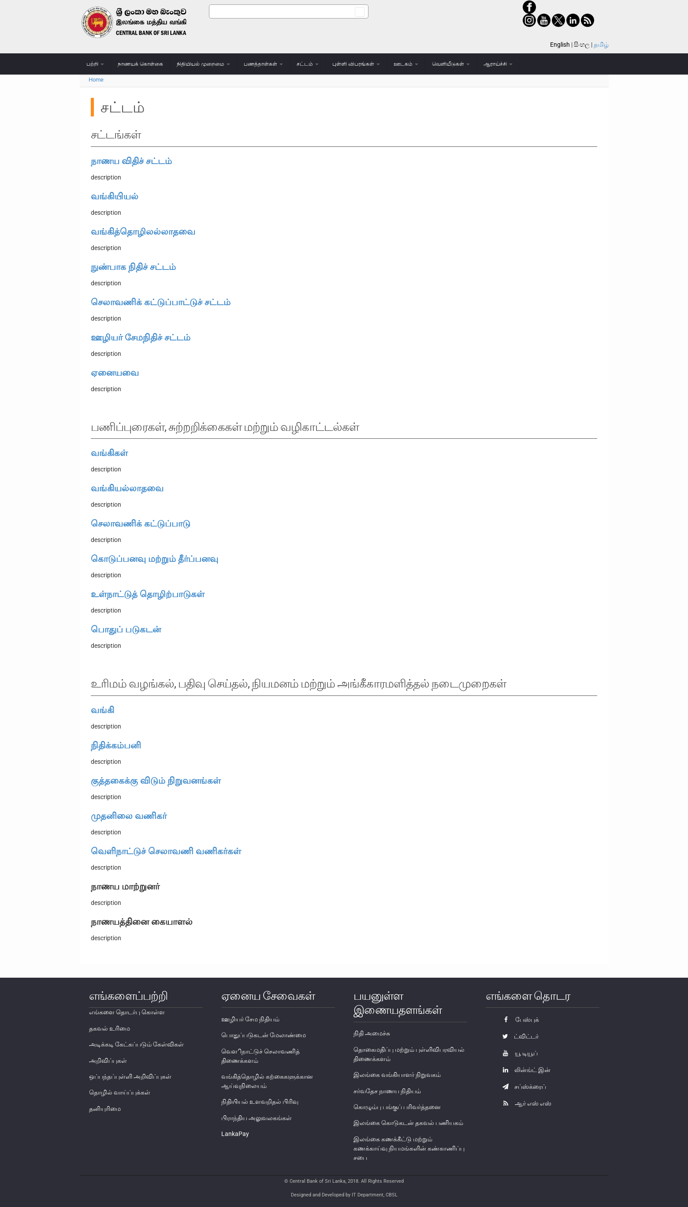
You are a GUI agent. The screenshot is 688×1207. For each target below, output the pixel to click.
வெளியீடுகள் (451, 64)
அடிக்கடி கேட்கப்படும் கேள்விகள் (136, 1044)
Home (96, 79)
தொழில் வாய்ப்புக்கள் (119, 1092)
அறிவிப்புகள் (108, 1060)
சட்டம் (308, 64)
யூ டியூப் (518, 1053)
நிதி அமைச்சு (371, 1033)
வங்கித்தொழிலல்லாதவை (143, 231)
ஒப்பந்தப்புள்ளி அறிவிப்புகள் (130, 1076)
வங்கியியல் (114, 196)
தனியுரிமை (105, 1108)
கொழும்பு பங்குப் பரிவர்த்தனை (397, 1106)
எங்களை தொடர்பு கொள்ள (127, 1012)
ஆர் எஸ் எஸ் (524, 1103)
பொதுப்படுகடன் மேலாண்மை (263, 1035)
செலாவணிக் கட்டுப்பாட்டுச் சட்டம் (161, 302)
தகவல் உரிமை (109, 1028)
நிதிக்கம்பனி (116, 745)
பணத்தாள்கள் (263, 64)
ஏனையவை (115, 372)
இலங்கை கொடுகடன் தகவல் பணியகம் (408, 1122)
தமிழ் (601, 44)
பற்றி (95, 64)
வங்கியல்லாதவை (127, 488)
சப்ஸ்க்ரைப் (522, 1086)
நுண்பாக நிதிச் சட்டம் (133, 267)
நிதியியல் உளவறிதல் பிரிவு (259, 1101)
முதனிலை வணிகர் (129, 816)
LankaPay (235, 1133)
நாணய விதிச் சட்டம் (131, 161)
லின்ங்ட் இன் (524, 1069)
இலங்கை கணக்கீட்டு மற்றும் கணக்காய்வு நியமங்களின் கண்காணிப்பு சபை (409, 1148)
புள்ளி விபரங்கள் (356, 64)
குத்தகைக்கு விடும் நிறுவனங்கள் (156, 780)
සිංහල (582, 44)
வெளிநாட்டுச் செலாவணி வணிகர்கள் (166, 851)
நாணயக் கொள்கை (140, 64)
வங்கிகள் (109, 453)
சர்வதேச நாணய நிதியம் (387, 1091)
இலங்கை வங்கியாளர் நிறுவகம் (397, 1074)
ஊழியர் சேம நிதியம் (250, 1019)
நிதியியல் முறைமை (203, 64)
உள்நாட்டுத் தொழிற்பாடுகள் (148, 594)
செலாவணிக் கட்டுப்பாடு (140, 523)
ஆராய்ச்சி (498, 64)
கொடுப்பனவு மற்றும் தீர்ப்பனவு (154, 558)
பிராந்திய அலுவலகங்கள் (256, 1117)
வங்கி (102, 710)
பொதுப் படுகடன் (126, 629)
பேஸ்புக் (518, 1019)
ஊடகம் (406, 64)
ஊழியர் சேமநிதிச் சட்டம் (140, 337)
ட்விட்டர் (518, 1036)
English (560, 44)
